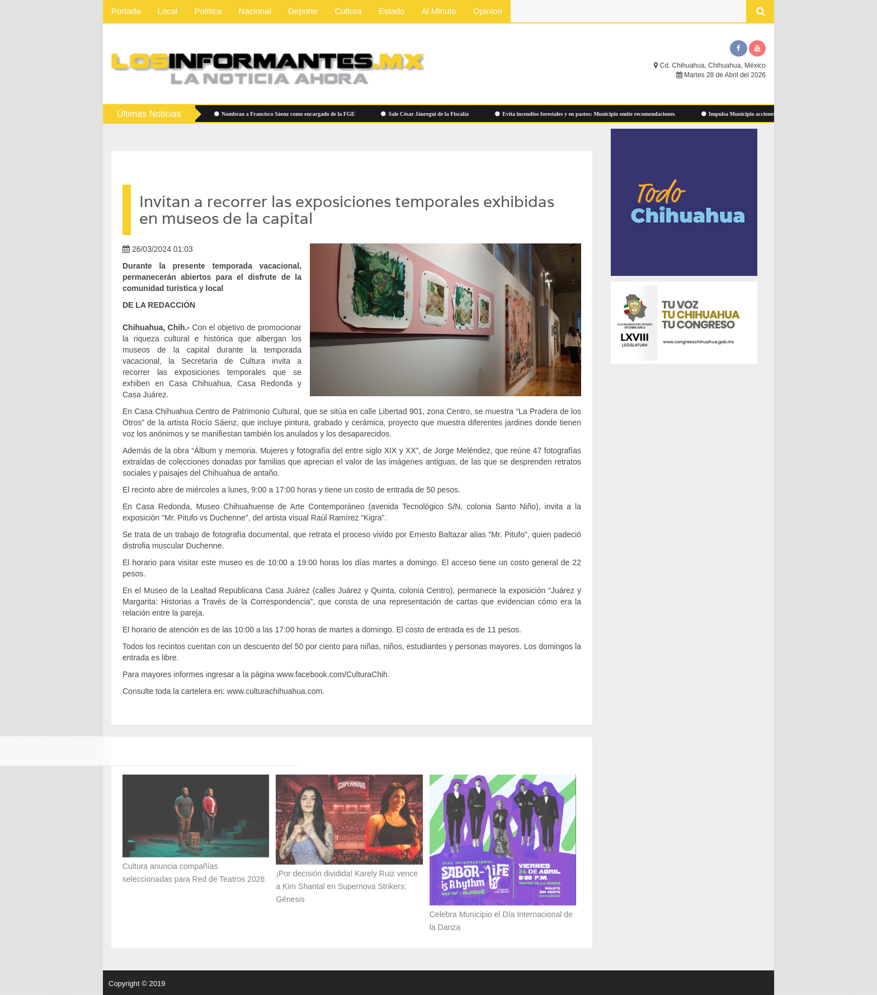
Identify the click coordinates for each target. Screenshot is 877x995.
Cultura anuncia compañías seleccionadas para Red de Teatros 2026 (193, 870)
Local (168, 11)
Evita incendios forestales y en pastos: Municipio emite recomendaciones (589, 114)
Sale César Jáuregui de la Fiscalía (429, 114)
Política (207, 11)
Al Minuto (438, 11)
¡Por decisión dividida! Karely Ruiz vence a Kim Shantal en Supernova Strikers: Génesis (347, 883)
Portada (126, 11)
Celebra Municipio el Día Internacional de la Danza (501, 918)
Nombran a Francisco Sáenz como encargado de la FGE (289, 114)
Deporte (303, 11)
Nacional (255, 11)
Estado (392, 11)
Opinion (487, 11)
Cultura (347, 11)
